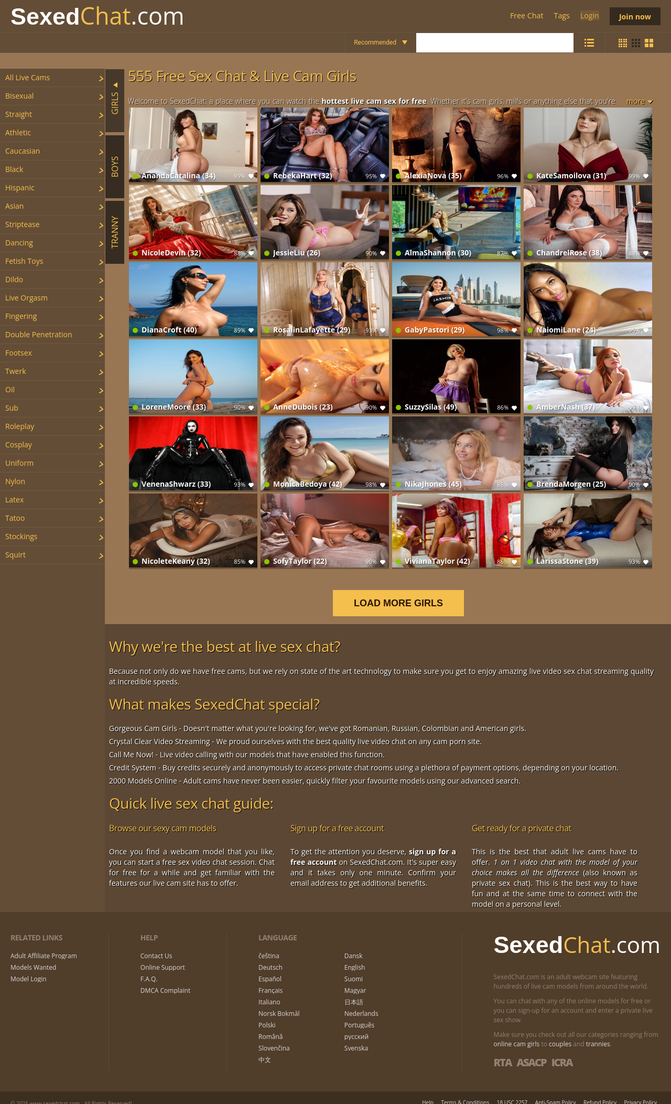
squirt (15, 555)
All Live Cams (27, 77)
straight (18, 114)
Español (270, 969)
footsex (18, 353)
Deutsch (270, 957)
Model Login (28, 969)
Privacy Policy (640, 1091)
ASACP (531, 1051)
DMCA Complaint (165, 980)
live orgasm (26, 298)
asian (14, 206)
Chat (97, 16)
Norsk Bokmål (278, 1003)
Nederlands (361, 1003)
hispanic (20, 187)
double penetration (38, 334)
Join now (634, 16)
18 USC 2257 (512, 1091)
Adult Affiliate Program (43, 945)
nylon (15, 481)
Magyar (355, 980)
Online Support (162, 957)
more (635, 101)
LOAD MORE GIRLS (405, 592)
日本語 (353, 992)
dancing (19, 243)
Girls (115, 103)
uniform (19, 463)
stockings (21, 536)
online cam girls (517, 1032)
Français (270, 980)
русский (356, 1026)
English (354, 957)
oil (10, 389)
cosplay (18, 444)
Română (270, 1026)
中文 (264, 1049)
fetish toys (24, 261)
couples (560, 1032)
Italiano (269, 992)
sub (11, 408)
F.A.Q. (149, 969)
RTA (503, 1051)
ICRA (561, 1051)
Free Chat (526, 16)
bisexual (19, 96)
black (14, 169)
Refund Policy (599, 1091)
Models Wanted (33, 957)
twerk (15, 371)
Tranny (115, 232)
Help (428, 1091)
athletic (18, 132)
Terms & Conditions (465, 1091)
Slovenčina (274, 1038)
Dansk (353, 945)
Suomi (353, 969)
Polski (267, 1015)
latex (14, 500)
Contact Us (156, 945)
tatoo (15, 518)
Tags (561, 16)
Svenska (356, 1038)
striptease (22, 224)
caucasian (22, 151)
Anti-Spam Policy (555, 1091)
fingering (21, 316)
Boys (115, 166)
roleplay (19, 426)
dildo (14, 279)
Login (588, 16)
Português (359, 1015)
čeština (268, 945)
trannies (598, 1032)
